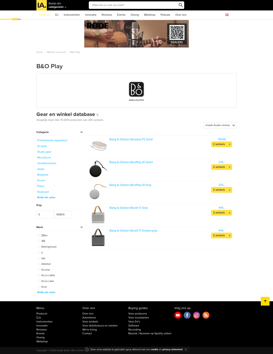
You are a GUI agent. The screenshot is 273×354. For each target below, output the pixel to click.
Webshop (149, 15)
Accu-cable (46, 275)
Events (121, 15)
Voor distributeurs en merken (100, 325)
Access (43, 269)
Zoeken (180, 5)
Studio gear (44, 152)
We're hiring (89, 329)
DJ (56, 15)
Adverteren (89, 317)
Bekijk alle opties (46, 197)
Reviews (107, 15)
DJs (38, 317)
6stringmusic (47, 246)
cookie (154, 349)
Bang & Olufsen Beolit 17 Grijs (129, 208)
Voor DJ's (134, 321)
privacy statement (172, 349)
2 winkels (219, 144)
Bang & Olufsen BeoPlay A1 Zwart (131, 162)
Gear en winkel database (67, 114)
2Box (42, 235)
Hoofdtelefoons (46, 163)
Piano (40, 186)
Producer (44, 15)
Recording (134, 329)
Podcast (165, 15)
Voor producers (137, 313)
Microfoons (44, 157)
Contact (87, 333)
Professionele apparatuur (52, 140)
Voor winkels (90, 321)
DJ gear (42, 146)
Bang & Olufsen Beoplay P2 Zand (131, 139)
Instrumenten (72, 15)
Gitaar (40, 169)
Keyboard (43, 192)
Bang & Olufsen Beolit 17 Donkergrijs (133, 230)
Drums (41, 180)
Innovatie (90, 15)
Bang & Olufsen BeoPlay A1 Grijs (130, 185)
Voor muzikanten (138, 317)
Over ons (180, 15)
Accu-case (45, 281)
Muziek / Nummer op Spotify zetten (149, 333)
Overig (135, 15)
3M (41, 241)
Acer (42, 287)
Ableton (44, 264)
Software (133, 325)
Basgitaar (42, 174)
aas (41, 258)
